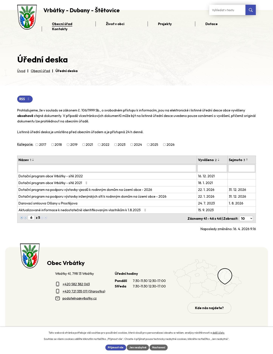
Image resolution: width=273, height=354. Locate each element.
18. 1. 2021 (205, 183)
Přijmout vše (115, 347)
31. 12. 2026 (237, 189)
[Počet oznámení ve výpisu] (246, 217)
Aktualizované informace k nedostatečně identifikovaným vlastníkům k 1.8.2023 (83, 210)
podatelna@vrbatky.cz (79, 297)
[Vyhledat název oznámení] (107, 168)
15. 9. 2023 (206, 210)
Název (25, 160)
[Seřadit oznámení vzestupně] (33, 159)
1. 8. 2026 (236, 203)
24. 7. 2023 (206, 203)
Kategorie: (25, 144)
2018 (58, 145)
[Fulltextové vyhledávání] (227, 10)
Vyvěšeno (207, 160)
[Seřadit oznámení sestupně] (33, 160)
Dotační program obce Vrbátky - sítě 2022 (51, 176)
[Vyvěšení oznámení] (212, 168)
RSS (25, 99)
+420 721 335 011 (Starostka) (83, 290)
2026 (170, 145)
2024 (138, 145)
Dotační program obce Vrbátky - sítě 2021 (54, 183)
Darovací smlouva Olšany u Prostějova (48, 203)
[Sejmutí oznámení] (241, 168)
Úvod (21, 71)
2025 (154, 145)
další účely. (218, 332)
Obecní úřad (40, 71)
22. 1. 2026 (206, 189)
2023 (121, 145)
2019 (73, 145)
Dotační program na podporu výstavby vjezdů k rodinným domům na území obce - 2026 (85, 189)
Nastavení (159, 347)
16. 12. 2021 (206, 176)
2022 (105, 145)
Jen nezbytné (138, 347)
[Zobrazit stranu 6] (31, 217)
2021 (89, 145)
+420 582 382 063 (76, 283)
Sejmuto (237, 160)
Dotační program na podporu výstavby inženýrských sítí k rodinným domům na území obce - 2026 (92, 196)
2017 (42, 145)
